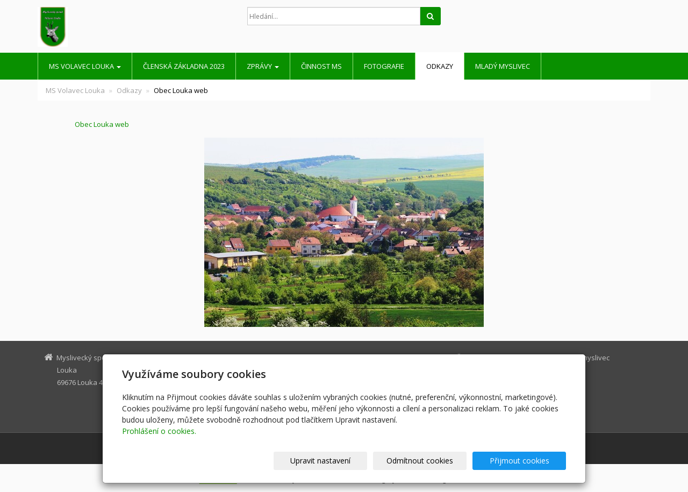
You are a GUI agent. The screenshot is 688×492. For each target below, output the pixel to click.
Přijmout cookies (525, 460)
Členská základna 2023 (184, 66)
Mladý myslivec (502, 66)
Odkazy (439, 66)
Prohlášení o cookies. (159, 431)
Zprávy (263, 66)
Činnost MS (321, 66)
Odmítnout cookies (437, 460)
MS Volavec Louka (85, 66)
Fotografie (384, 66)
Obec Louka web (83, 124)
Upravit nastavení (349, 460)
